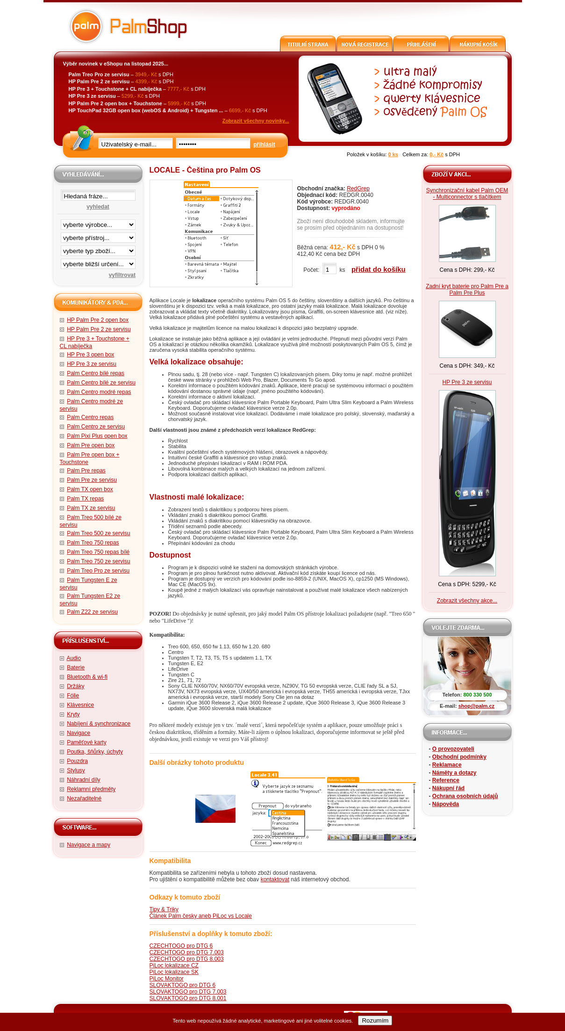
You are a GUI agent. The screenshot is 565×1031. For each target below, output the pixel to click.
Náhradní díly (83, 780)
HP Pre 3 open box (90, 354)
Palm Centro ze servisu (96, 426)
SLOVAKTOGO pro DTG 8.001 (188, 998)
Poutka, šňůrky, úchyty (95, 751)
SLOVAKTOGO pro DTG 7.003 (188, 991)
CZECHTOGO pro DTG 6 (181, 946)
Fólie (73, 695)
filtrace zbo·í (98, 249)
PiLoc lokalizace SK (174, 972)
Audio (74, 658)
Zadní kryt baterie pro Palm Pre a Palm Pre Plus (467, 289)
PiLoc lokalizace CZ (174, 965)
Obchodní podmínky (459, 757)
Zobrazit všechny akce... (467, 600)
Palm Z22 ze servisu (92, 612)
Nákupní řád (448, 788)
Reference (445, 780)
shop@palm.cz (476, 706)
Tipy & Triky (164, 909)
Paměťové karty (87, 742)
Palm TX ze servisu (91, 508)
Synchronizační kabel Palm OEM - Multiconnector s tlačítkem (467, 193)
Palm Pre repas (86, 470)
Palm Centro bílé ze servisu (101, 382)
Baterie (76, 667)
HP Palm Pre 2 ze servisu (99, 329)
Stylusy (76, 770)
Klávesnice (80, 705)
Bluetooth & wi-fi (87, 677)
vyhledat (97, 206)
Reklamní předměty (91, 789)
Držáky (75, 686)
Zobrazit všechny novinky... (255, 120)
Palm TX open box (90, 489)
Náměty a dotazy (454, 773)
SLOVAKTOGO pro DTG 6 (183, 985)
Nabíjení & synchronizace (98, 723)
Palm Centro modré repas (99, 392)
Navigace (78, 733)
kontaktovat (275, 879)
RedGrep (358, 188)
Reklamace (447, 765)
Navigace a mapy (88, 845)
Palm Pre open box (90, 445)
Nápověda (445, 804)
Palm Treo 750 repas (93, 542)
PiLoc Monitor (167, 978)
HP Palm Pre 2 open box (98, 320)
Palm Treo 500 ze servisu (98, 533)
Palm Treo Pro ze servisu (98, 570)
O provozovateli (453, 749)
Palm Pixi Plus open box (97, 436)
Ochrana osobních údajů (465, 796)
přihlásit (264, 144)
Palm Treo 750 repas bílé (98, 552)
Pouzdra (77, 761)
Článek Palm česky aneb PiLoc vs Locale (201, 916)
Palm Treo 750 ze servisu (98, 561)
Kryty (73, 714)
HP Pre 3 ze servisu (91, 364)
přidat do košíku (378, 269)
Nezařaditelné (84, 798)
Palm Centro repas (90, 417)
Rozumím (375, 1020)
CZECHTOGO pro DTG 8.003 (187, 959)
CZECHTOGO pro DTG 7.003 (187, 952)
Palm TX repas (85, 498)
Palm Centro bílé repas (95, 373)
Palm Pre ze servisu (92, 480)
